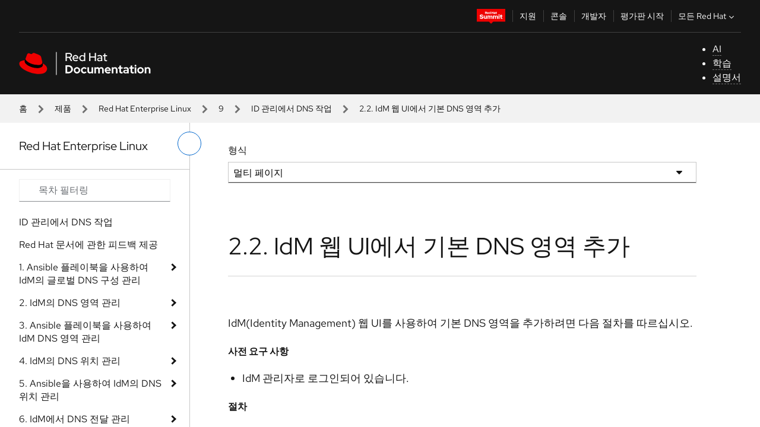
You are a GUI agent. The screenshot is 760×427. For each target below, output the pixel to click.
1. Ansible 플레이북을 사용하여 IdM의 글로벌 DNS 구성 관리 (83, 273)
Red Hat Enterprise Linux (145, 108)
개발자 (593, 16)
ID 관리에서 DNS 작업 (291, 108)
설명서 (726, 77)
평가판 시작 (642, 16)
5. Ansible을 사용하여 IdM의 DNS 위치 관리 (90, 390)
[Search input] (94, 190)
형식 (237, 150)
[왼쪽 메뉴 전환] (189, 143)
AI (716, 49)
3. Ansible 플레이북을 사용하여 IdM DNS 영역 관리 (85, 332)
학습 (722, 63)
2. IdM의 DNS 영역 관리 (70, 303)
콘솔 (558, 16)
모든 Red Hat (707, 16)
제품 (63, 108)
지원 (528, 16)
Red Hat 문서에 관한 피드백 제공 (88, 244)
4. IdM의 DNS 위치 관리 (70, 361)
